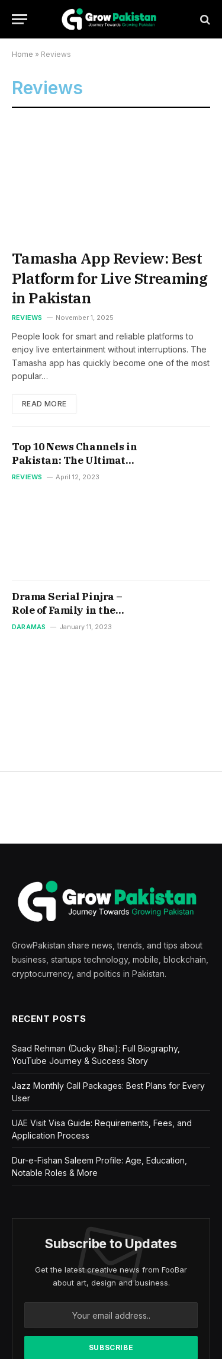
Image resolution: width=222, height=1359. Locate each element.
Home (22, 54)
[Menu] (19, 19)
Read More (44, 403)
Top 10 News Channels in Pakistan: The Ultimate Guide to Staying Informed (74, 467)
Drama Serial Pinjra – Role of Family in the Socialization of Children (67, 617)
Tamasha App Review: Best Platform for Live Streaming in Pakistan (109, 278)
